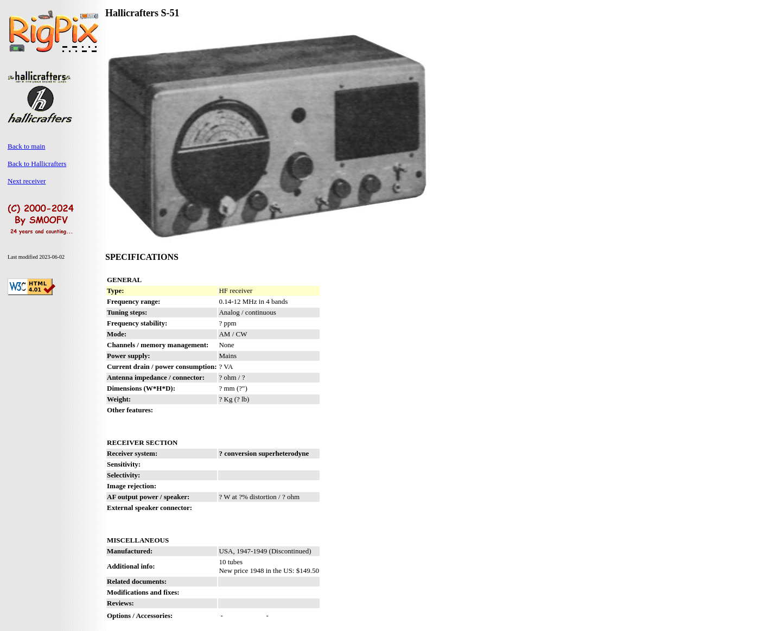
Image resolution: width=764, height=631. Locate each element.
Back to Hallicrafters (37, 164)
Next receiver (27, 181)
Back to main (26, 146)
